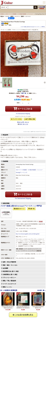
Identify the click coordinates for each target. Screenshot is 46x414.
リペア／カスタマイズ (10, 271)
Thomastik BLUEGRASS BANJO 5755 (38, 296)
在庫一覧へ (42, 279)
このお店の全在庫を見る (23, 303)
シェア (11, 18)
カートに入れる (23, 108)
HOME (2, 14)
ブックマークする (16, 119)
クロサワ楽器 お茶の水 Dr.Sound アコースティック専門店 (33, 26)
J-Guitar (6, 2)
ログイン (39, 2)
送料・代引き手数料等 (10, 236)
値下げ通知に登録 (30, 119)
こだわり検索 (41, 7)
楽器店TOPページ (20, 183)
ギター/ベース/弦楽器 (11, 14)
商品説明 (6, 136)
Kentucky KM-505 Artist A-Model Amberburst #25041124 (8, 296)
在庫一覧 (32, 183)
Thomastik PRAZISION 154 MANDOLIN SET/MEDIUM (23, 296)
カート (34, 2)
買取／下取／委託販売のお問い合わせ (13, 267)
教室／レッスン (8, 274)
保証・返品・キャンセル (11, 239)
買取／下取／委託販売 (10, 244)
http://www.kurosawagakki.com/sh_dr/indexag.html (28, 208)
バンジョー (30, 14)
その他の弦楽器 (22, 14)
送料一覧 (23, 93)
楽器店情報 (7, 178)
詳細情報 (6, 162)
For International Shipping (23, 113)
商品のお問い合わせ (23, 122)
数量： (19, 103)
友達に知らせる (23, 124)
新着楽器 (42, 8)
